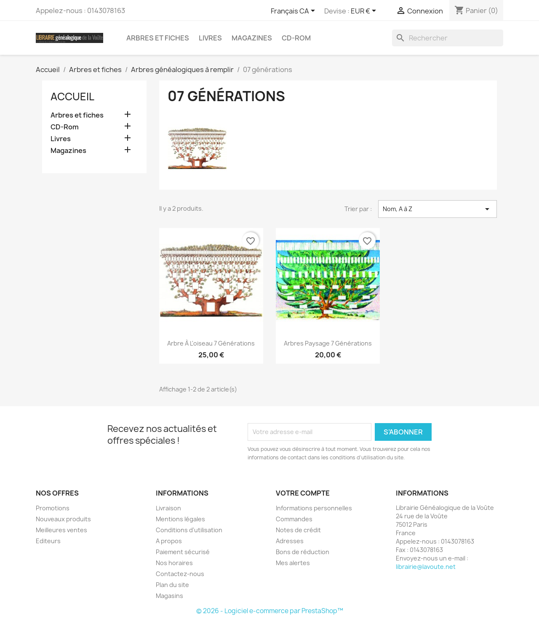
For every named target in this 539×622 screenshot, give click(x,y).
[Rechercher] (447, 37)
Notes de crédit (298, 530)
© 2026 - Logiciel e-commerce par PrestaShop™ (269, 610)
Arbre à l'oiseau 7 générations (211, 343)
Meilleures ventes (61, 530)
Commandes (294, 519)
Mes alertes (293, 563)
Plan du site (172, 585)
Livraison (168, 508)
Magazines (252, 38)
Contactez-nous (180, 574)
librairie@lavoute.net (426, 567)
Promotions (52, 508)
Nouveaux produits (63, 519)
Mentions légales (180, 519)
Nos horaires (174, 563)
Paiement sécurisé (183, 552)
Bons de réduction (302, 552)
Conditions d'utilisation (189, 530)
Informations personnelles (314, 508)
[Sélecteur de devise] (365, 11)
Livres (210, 38)
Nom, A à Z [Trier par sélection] (437, 209)
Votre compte (303, 493)
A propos (169, 541)
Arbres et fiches (157, 38)
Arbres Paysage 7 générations (328, 343)
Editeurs (48, 541)
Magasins (169, 596)
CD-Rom (296, 38)
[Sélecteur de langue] (294, 11)
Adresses (290, 541)
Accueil (72, 96)
